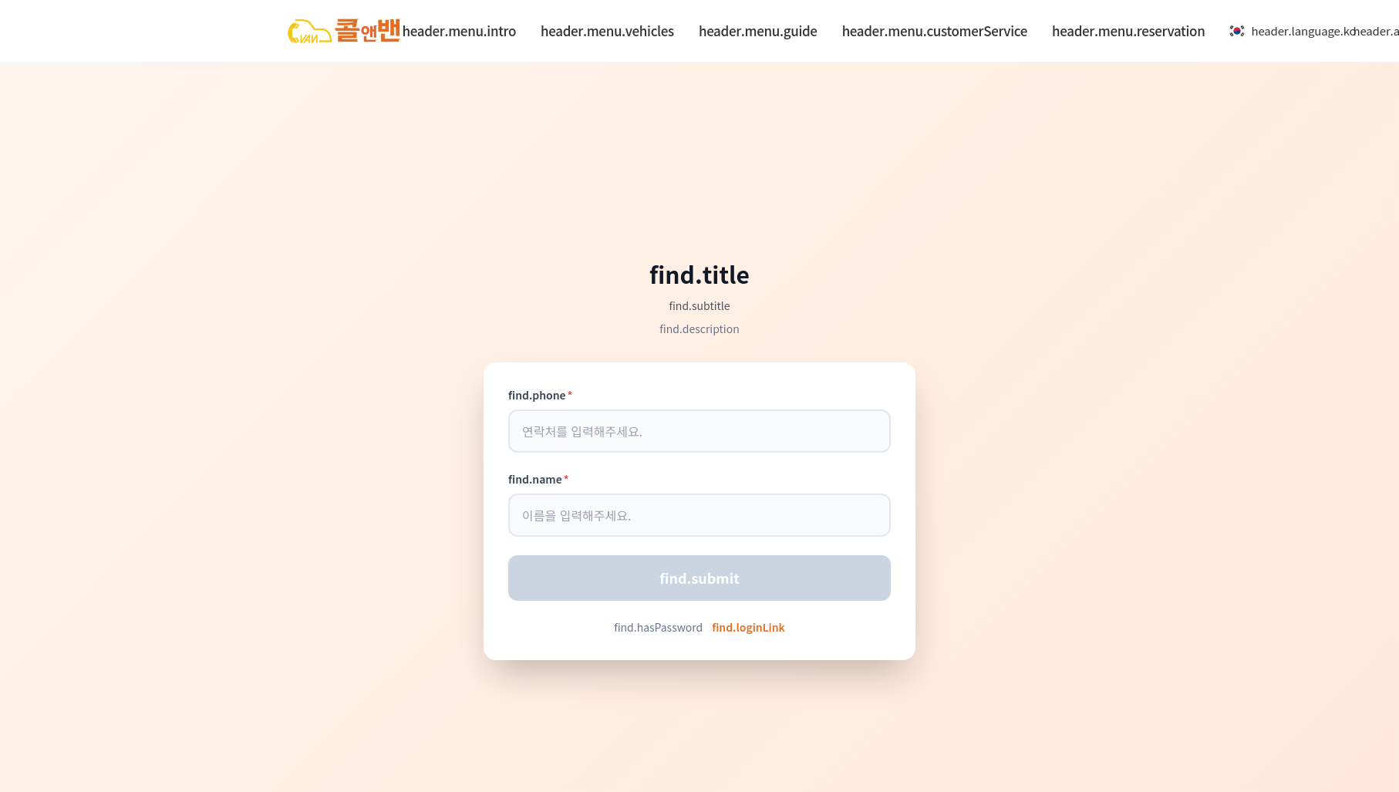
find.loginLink (748, 627)
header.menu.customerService (934, 30)
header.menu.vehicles (607, 30)
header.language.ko (1284, 31)
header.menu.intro (459, 30)
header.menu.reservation (1128, 30)
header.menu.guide (758, 30)
